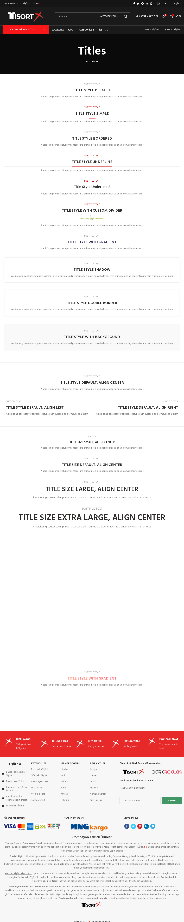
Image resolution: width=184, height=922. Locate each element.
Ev (87, 61)
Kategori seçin (108, 16)
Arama (125, 16)
